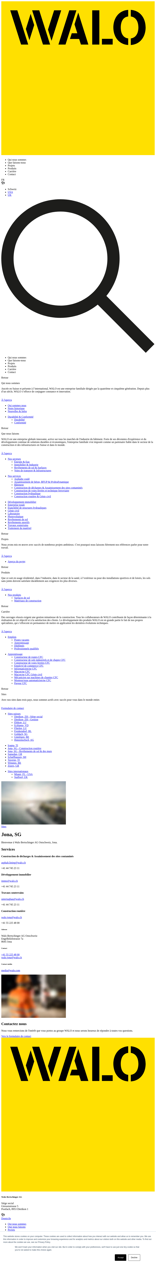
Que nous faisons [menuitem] (17, 1226)
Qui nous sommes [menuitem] (17, 1224)
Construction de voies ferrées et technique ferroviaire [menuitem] (41, 490)
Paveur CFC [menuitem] (20, 683)
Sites (3, 826)
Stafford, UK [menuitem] (21, 777)
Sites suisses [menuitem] (14, 713)
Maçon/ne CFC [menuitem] (22, 671)
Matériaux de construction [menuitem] (27, 600)
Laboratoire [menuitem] (14, 513)
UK (9, 195)
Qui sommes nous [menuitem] (17, 405)
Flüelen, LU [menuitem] (20, 728)
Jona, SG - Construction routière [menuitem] (24, 748)
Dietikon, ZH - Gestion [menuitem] (26, 719)
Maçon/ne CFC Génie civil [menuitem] (28, 674)
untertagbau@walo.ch (12, 899)
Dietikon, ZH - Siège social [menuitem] (28, 716)
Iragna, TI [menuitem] (13, 745)
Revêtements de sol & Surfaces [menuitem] (30, 467)
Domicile (6, 1218)
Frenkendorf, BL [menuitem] (23, 731)
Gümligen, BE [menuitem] (21, 737)
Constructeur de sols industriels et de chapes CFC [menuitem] (40, 660)
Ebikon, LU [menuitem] (20, 722)
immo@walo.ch (9, 881)
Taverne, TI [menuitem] (14, 760)
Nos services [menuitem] (14, 476)
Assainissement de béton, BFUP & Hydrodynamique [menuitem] (41, 481)
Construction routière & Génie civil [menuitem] (32, 496)
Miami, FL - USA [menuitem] (23, 774)
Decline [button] (134, 1257)
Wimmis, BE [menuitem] (14, 763)
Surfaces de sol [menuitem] (22, 597)
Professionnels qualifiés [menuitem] (26, 648)
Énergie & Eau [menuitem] (22, 461)
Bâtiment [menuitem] (19, 484)
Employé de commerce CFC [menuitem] (29, 665)
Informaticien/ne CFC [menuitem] (25, 668)
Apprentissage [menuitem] (21, 642)
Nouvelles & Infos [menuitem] (17, 411)
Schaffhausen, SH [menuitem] (17, 757)
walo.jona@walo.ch (11, 917)
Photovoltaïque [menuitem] (15, 516)
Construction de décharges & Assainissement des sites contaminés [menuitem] (48, 487)
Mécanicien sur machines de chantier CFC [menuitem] (36, 677)
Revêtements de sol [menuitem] (18, 519)
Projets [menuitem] (11, 1229)
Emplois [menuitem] (12, 637)
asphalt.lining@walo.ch (13, 862)
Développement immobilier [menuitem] (22, 502)
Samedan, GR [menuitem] (15, 754)
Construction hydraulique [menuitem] (27, 493)
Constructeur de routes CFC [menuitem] (28, 657)
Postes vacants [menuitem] (21, 639)
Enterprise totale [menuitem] (16, 504)
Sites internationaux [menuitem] (18, 771)
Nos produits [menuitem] (14, 594)
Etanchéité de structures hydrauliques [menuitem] (27, 507)
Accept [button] (121, 1257)
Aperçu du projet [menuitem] (16, 561)
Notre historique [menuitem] (16, 408)
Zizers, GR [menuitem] (13, 765)
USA (10, 192)
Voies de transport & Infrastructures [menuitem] (32, 470)
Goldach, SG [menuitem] (21, 734)
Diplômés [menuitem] (19, 645)
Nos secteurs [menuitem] (14, 458)
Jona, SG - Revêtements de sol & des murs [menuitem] (30, 751)
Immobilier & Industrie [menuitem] (26, 464)
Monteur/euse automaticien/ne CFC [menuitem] (32, 680)
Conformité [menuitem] (20, 422)
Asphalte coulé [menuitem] (22, 479)
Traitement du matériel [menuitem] (19, 528)
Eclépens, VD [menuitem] (21, 725)
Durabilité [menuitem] (19, 419)
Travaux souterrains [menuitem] (18, 525)
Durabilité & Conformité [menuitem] (20, 416)
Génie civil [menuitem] (13, 510)
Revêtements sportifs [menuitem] (19, 522)
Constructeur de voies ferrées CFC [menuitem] (32, 662)
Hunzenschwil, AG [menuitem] (24, 740)
